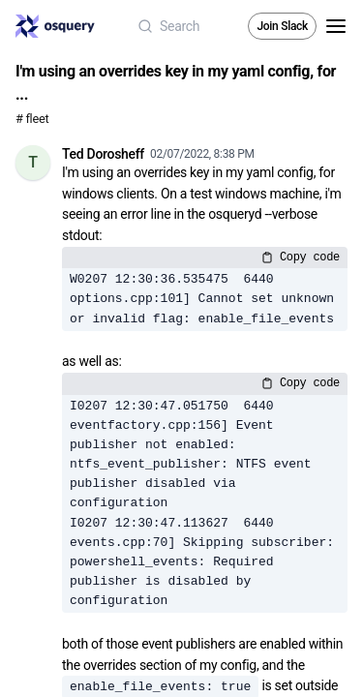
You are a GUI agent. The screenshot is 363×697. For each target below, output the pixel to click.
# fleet (31, 118)
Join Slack (282, 26)
